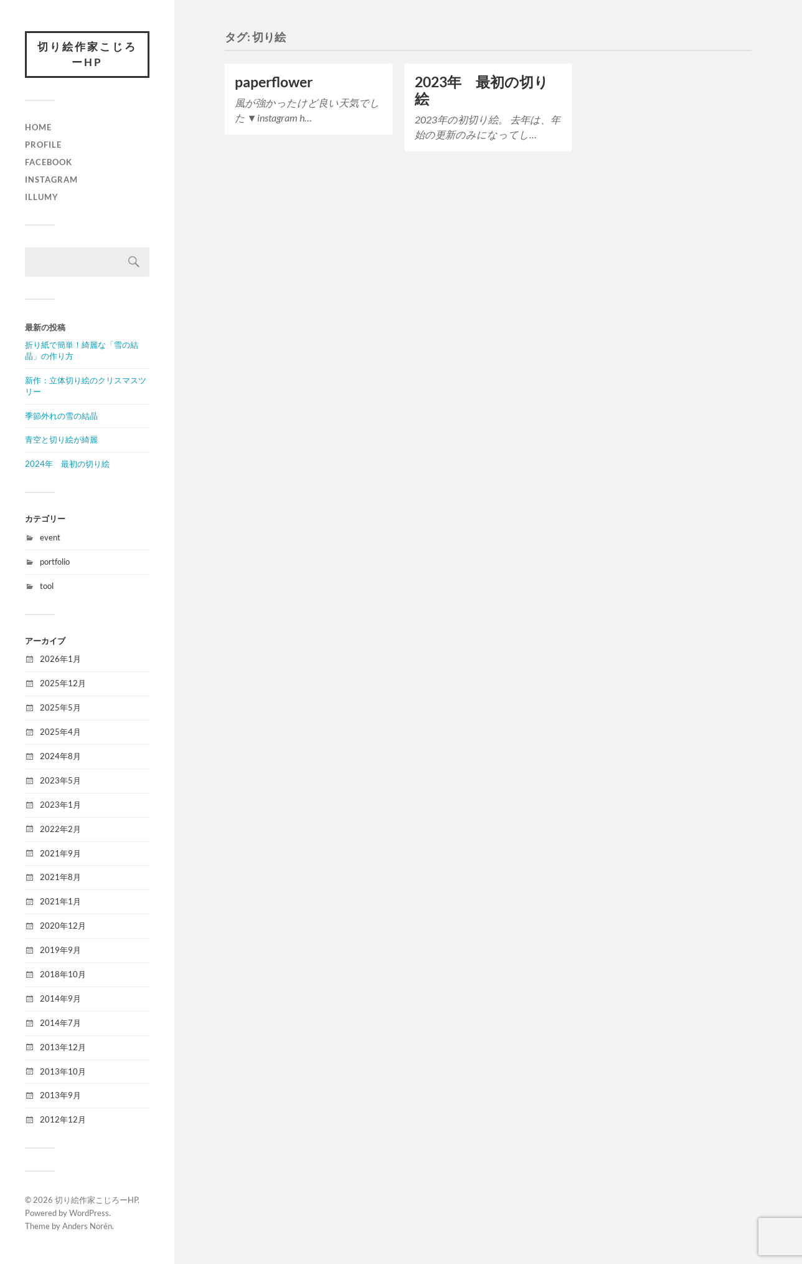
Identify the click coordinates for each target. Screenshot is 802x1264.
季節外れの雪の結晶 (61, 416)
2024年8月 (60, 756)
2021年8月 (60, 877)
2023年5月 (60, 780)
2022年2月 (60, 829)
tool (47, 586)
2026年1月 (60, 659)
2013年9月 (60, 1096)
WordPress (89, 1213)
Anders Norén (87, 1226)
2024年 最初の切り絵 (67, 464)
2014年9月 (60, 998)
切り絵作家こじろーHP (87, 54)
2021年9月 (60, 853)
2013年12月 (63, 1047)
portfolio (55, 562)
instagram (51, 179)
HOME (38, 127)
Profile (43, 145)
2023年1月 (60, 805)
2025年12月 (63, 683)
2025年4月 (60, 732)
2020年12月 (63, 926)
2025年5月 (60, 707)
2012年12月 (63, 1119)
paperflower (274, 82)
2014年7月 (60, 1023)
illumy (42, 197)
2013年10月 (63, 1071)
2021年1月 (60, 901)
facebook (48, 162)
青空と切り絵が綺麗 (61, 439)
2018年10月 (63, 974)
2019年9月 (60, 950)
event (50, 537)
